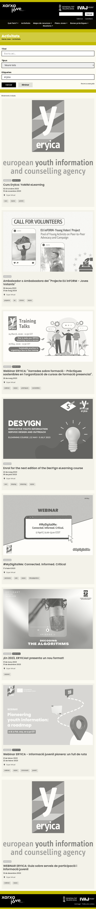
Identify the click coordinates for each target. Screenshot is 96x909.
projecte (7, 300)
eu (15, 300)
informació (26, 770)
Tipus (4, 60)
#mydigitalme (35, 578)
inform (22, 300)
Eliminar (25, 85)
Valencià (79, 19)
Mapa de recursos (42, 23)
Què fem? (13, 23)
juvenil (36, 770)
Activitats (25, 23)
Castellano (89, 19)
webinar (7, 388)
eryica (13, 201)
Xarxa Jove (6, 39)
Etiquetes (6, 72)
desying (14, 484)
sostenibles (38, 388)
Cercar (89, 14)
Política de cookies (88, 904)
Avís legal (77, 904)
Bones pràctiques (79, 23)
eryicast (7, 674)
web (16, 578)
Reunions (48, 26)
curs (5, 201)
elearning (24, 484)
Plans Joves (61, 23)
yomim (22, 201)
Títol (4, 48)
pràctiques (26, 388)
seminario (7, 578)
